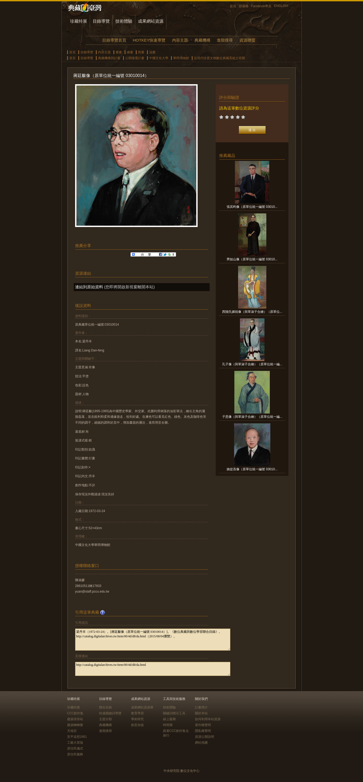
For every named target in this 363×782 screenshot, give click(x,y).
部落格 (243, 6)
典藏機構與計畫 (109, 58)
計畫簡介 (201, 707)
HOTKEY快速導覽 (149, 40)
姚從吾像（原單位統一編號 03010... (252, 469)
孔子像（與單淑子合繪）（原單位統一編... (252, 364)
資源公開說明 (204, 737)
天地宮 (72, 731)
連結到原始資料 (89, 287)
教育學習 (137, 713)
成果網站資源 (151, 21)
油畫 (152, 52)
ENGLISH (281, 6)
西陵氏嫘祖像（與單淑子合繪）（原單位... (252, 312)
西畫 (141, 52)
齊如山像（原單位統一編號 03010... (252, 259)
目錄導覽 (101, 21)
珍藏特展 (78, 21)
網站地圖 (201, 742)
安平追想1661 (77, 737)
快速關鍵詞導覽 (110, 713)
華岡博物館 (181, 58)
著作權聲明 (203, 725)
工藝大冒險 (75, 742)
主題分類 (105, 719)
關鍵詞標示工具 (174, 713)
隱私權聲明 (203, 731)
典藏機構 (202, 40)
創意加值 (137, 725)
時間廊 (168, 725)
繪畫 (130, 52)
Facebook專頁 (261, 6)
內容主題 (180, 40)
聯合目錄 (105, 707)
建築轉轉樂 (75, 725)
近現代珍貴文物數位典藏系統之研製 (219, 58)
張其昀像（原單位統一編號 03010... (252, 207)
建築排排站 (75, 719)
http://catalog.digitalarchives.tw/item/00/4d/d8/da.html (152, 669)
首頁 (233, 6)
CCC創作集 (75, 713)
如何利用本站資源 (208, 719)
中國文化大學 (158, 58)
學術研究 (137, 719)
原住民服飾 (75, 754)
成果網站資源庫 (142, 707)
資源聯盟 (247, 40)
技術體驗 (123, 21)
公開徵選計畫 (134, 58)
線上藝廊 (169, 719)
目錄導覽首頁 (114, 40)
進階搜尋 (225, 40)
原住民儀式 (75, 748)
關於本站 (201, 713)
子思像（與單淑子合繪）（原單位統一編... (252, 417)
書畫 (119, 52)
